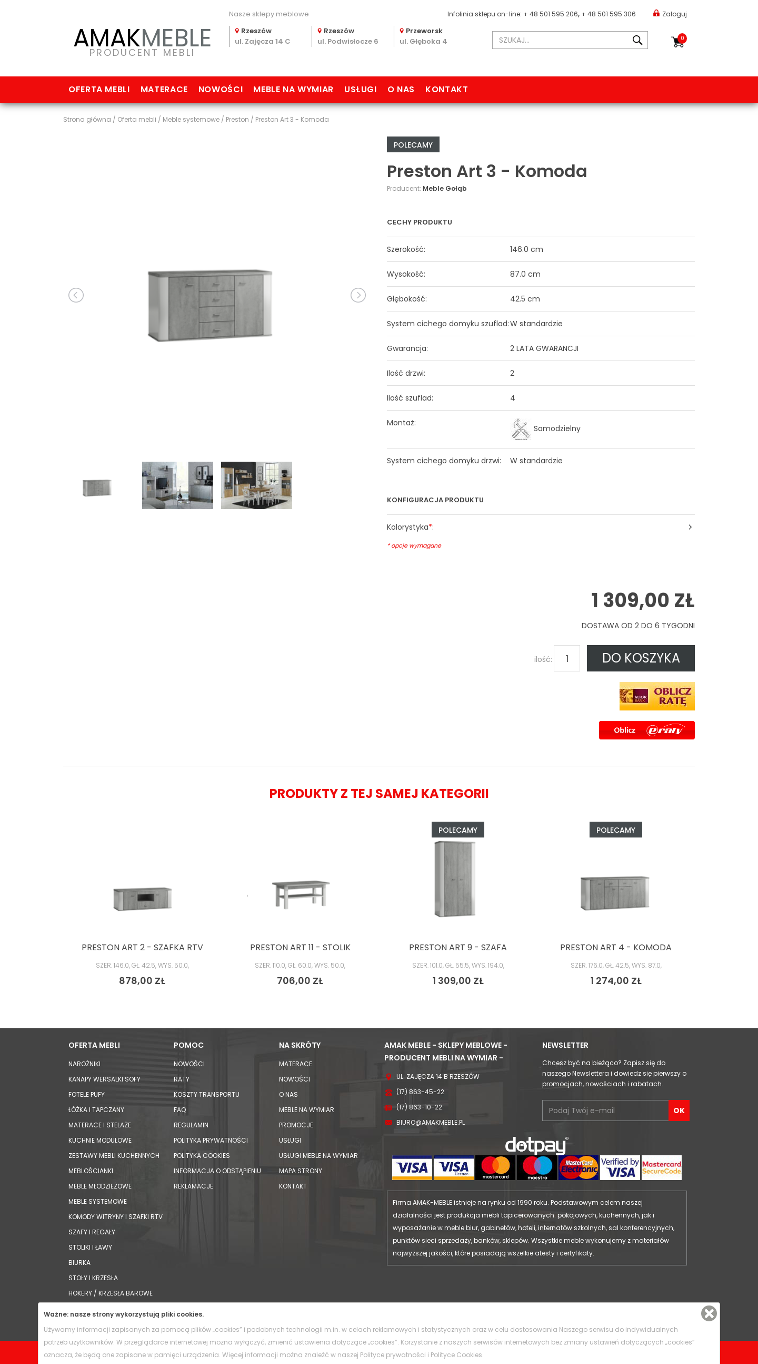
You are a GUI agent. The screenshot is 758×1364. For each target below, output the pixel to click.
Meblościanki (90, 1170)
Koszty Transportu (207, 1094)
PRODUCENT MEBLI (142, 40)
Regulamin (191, 1125)
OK (679, 1110)
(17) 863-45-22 (420, 1091)
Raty (182, 1079)
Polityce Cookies (456, 1354)
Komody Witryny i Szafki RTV (115, 1216)
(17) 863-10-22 (419, 1107)
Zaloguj (670, 13)
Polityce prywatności (393, 1354)
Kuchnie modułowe (100, 1140)
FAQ (180, 1109)
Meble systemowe (97, 1201)
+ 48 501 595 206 (550, 13)
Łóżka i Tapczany (96, 1109)
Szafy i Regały (91, 1231)
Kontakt (446, 89)
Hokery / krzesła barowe (110, 1293)
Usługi (360, 89)
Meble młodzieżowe (100, 1186)
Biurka (79, 1262)
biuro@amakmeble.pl (430, 1122)
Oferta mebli (99, 89)
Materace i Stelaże (99, 1125)
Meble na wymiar (293, 89)
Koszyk (682, 38)
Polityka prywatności (211, 1140)
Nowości (220, 89)
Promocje (296, 1125)
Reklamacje (193, 1186)
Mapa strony (300, 1170)
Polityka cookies (202, 1155)
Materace (164, 89)
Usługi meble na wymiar (318, 1155)
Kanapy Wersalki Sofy (104, 1079)
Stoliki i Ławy (90, 1247)
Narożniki (84, 1063)
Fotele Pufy (86, 1094)
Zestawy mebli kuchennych (113, 1155)
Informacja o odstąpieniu (217, 1170)
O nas (401, 89)
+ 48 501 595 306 (608, 13)
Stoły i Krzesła (93, 1277)
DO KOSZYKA (641, 658)
